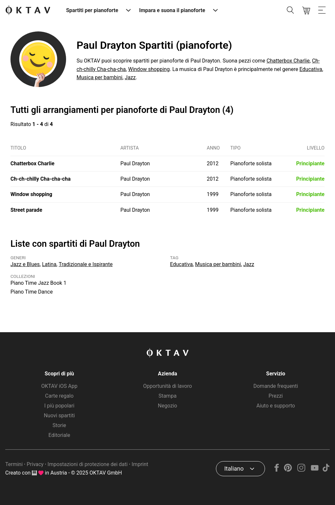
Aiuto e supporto (275, 406)
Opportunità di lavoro (167, 386)
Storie (59, 425)
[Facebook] (277, 470)
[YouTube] (315, 470)
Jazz (130, 77)
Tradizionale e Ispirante (86, 264)
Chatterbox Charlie (288, 61)
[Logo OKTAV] (27, 10)
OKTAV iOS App (59, 386)
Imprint (140, 464)
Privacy (35, 464)
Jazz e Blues (25, 264)
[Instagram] (301, 470)
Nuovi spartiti (59, 415)
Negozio (167, 406)
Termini (14, 464)
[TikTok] (326, 470)
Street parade (26, 210)
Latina (49, 264)
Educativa (310, 69)
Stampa (167, 396)
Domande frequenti (275, 386)
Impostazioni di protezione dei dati (87, 464)
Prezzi (276, 396)
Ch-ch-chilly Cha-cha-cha (40, 179)
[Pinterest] (288, 470)
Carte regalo (59, 396)
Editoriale (59, 435)
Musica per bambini (99, 77)
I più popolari (59, 406)
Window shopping (149, 69)
